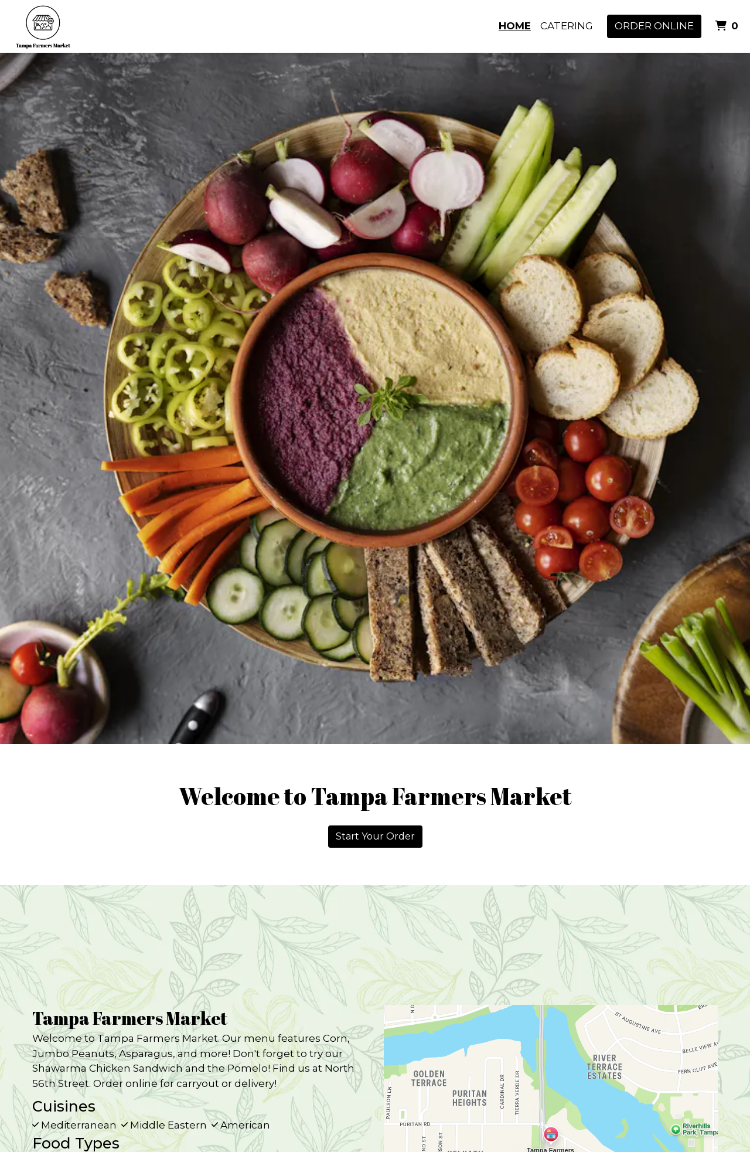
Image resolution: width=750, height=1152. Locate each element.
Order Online (654, 26)
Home (515, 26)
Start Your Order (375, 836)
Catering (566, 26)
